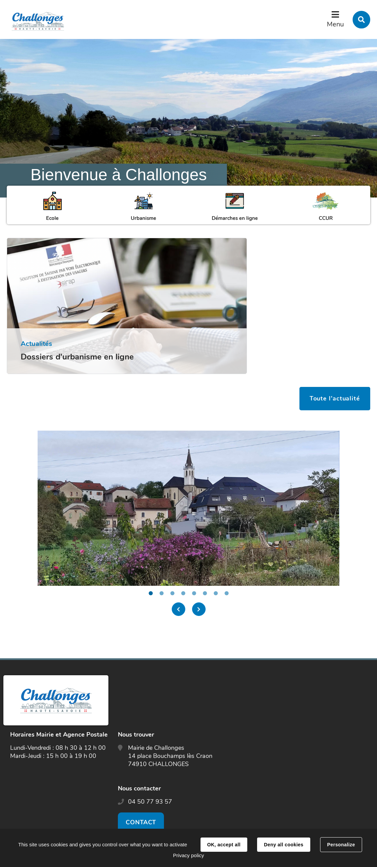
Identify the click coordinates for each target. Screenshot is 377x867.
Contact (141, 822)
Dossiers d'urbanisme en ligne (77, 356)
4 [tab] (183, 593)
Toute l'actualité (335, 398)
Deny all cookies (283, 844)
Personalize (341, 844)
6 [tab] (205, 593)
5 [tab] (194, 593)
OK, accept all (223, 844)
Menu (335, 24)
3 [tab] (172, 593)
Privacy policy (188, 855)
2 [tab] (162, 593)
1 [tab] (151, 593)
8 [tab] (227, 593)
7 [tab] (216, 593)
